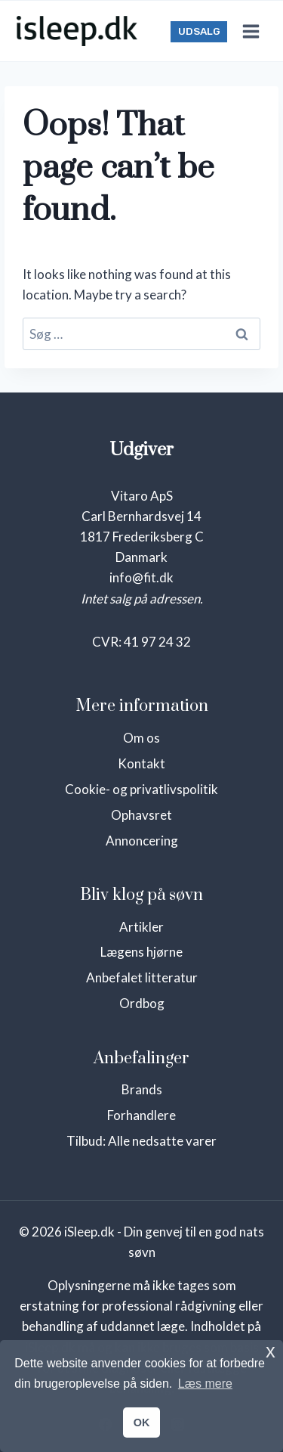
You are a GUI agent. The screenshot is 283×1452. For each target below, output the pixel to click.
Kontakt (141, 763)
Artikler (141, 927)
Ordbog (142, 1003)
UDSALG (199, 31)
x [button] (270, 1351)
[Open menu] (250, 31)
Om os (141, 738)
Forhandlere (141, 1115)
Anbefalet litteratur (142, 977)
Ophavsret (141, 815)
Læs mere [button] (205, 1383)
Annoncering (142, 841)
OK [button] (142, 1422)
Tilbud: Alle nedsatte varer (141, 1141)
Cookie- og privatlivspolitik (141, 789)
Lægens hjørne (141, 952)
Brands (142, 1089)
